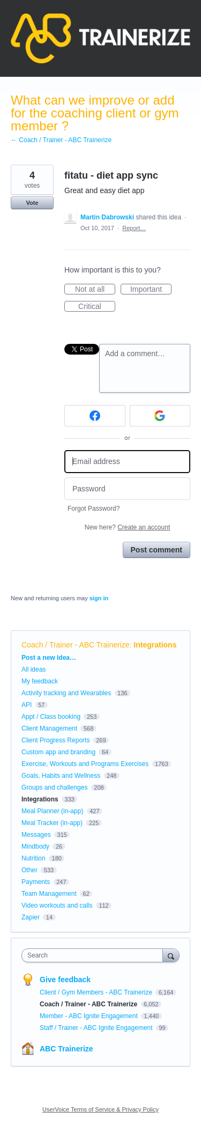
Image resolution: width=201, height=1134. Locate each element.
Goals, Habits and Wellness (60, 775)
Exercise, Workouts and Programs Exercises (84, 764)
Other (29, 870)
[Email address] (127, 461)
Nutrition (33, 858)
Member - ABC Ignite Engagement (89, 1016)
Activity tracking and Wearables (66, 693)
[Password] (127, 488)
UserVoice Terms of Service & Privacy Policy (100, 1109)
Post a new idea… (48, 657)
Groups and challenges (54, 787)
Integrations (154, 644)
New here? (127, 527)
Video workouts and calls (57, 905)
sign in (99, 598)
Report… (134, 228)
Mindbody (35, 846)
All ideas (33, 669)
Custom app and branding (58, 752)
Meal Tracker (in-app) (52, 823)
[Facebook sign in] (94, 415)
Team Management (49, 893)
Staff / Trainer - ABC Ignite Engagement (97, 1028)
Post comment (156, 550)
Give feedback (65, 979)
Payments (35, 882)
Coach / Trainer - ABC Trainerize (75, 644)
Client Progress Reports (55, 740)
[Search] (171, 955)
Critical (96, 307)
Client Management (49, 728)
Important (151, 289)
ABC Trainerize (66, 1048)
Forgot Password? (94, 508)
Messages (36, 834)
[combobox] (94, 955)
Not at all (95, 289)
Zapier (30, 917)
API (26, 705)
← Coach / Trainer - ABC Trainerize (61, 140)
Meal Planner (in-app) (52, 811)
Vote (32, 203)
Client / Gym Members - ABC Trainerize (97, 992)
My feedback (39, 681)
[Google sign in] (160, 415)
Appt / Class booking (50, 716)
